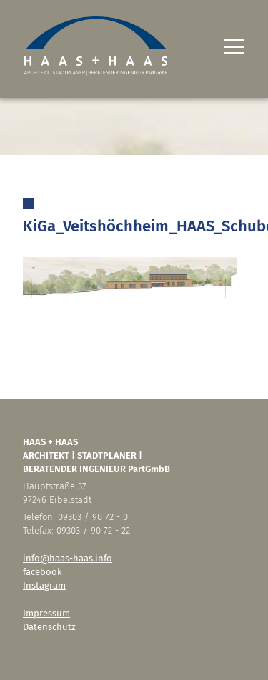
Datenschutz (49, 626)
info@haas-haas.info (67, 558)
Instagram (44, 585)
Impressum (46, 613)
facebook (42, 571)
